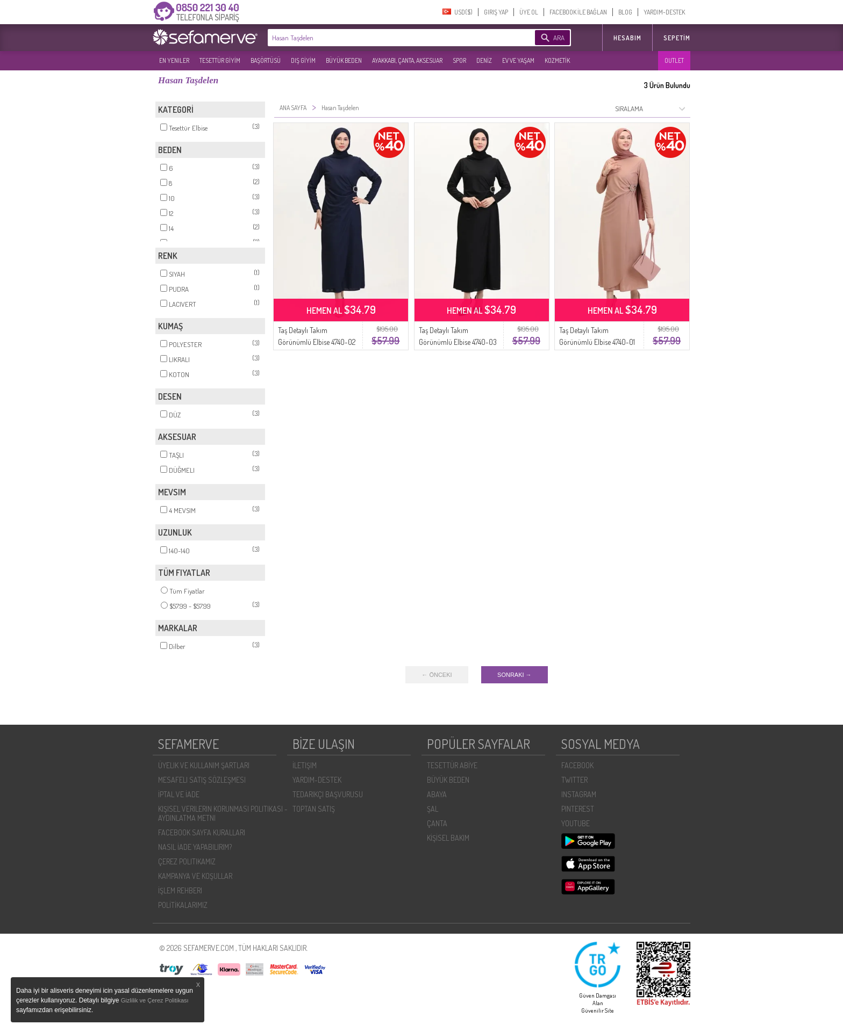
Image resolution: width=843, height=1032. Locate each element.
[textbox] (385, 37)
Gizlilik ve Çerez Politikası (155, 1000)
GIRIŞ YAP (496, 12)
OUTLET (674, 60)
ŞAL (432, 808)
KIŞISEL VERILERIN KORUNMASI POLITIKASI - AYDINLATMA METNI (223, 813)
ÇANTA (437, 823)
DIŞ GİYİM (303, 60)
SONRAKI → (514, 675)
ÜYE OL (528, 12)
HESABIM (627, 38)
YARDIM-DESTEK (664, 12)
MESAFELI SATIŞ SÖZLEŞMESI (202, 779)
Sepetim (676, 38)
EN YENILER (174, 60)
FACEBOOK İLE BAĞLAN (578, 12)
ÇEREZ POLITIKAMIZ (187, 861)
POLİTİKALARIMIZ (183, 905)
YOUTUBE (575, 823)
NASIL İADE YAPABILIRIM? (195, 846)
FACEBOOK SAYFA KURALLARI (201, 832)
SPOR (459, 60)
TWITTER (574, 779)
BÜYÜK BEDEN (344, 60)
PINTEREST (577, 808)
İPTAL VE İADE (178, 794)
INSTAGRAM (578, 794)
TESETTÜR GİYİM (219, 60)
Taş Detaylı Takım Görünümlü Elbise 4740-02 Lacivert (316, 342)
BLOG (625, 12)
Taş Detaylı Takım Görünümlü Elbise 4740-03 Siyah (458, 342)
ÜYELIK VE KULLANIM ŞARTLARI (203, 765)
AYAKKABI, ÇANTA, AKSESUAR (407, 60)
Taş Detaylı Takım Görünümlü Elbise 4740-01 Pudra (597, 342)
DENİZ (484, 60)
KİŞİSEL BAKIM (448, 837)
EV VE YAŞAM (518, 60)
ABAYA (437, 794)
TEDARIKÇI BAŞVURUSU (327, 794)
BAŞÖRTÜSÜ (266, 60)
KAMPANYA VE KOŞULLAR (195, 876)
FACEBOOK (577, 765)
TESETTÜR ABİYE (452, 765)
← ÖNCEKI (437, 675)
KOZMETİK (557, 60)
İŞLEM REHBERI (180, 890)
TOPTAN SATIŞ (313, 808)
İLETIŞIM (304, 765)
